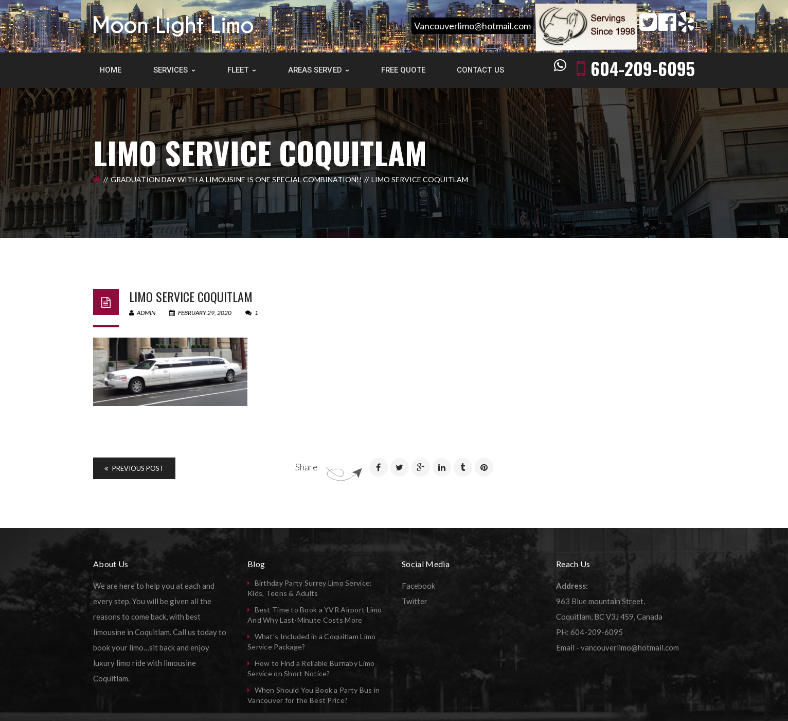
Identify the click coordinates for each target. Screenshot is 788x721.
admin (142, 312)
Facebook (418, 585)
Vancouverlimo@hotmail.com (472, 25)
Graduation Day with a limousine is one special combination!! (236, 179)
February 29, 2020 (200, 312)
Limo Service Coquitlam (191, 296)
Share (306, 466)
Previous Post (134, 468)
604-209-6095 (642, 68)
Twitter (414, 601)
